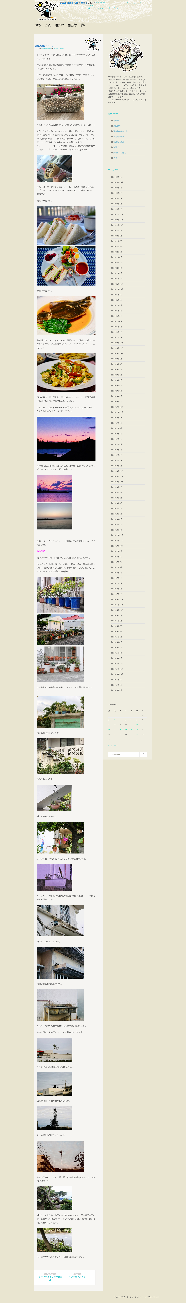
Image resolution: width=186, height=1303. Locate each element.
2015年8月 (117, 685)
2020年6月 (117, 375)
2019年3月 (117, 455)
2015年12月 (118, 663)
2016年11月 (118, 605)
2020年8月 (117, 364)
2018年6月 (117, 503)
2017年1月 (117, 594)
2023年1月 (117, 209)
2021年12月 (118, 278)
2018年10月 (118, 482)
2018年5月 (117, 508)
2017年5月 (117, 573)
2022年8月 (117, 236)
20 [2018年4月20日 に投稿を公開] (131, 730)
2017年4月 (117, 578)
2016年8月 (117, 621)
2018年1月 (117, 530)
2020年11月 (118, 348)
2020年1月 (117, 401)
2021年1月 (117, 337)
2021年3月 (117, 327)
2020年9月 (117, 359)
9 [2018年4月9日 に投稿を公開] (108, 725)
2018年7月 (117, 498)
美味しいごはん (119, 152)
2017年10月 (118, 546)
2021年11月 (118, 284)
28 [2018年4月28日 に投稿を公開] (137, 734)
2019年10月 (118, 417)
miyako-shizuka (46, 48)
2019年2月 (117, 460)
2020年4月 (117, 385)
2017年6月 (117, 567)
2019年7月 (117, 434)
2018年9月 (117, 487)
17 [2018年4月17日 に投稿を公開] (114, 730)
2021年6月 (117, 311)
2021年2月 (117, 332)
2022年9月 (117, 230)
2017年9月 (117, 551)
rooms (48, 25)
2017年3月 (117, 583)
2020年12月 (118, 343)
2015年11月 (118, 669)
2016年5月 (117, 637)
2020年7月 (117, 369)
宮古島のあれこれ (120, 131)
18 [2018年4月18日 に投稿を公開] (120, 730)
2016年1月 (117, 658)
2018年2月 (117, 524)
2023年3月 (117, 198)
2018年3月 (117, 519)
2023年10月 (118, 182)
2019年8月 (117, 428)
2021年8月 (117, 300)
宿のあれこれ (118, 142)
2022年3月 (117, 262)
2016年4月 (117, 642)
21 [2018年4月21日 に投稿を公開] (137, 730)
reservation (72, 25)
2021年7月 (117, 305)
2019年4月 (117, 450)
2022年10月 (118, 225)
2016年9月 (117, 615)
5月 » (116, 746)
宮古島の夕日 (118, 136)
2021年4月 (117, 321)
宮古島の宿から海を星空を (74, 2)
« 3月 (110, 746)
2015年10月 (118, 674)
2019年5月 (117, 444)
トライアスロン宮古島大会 (50, 1277)
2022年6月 (117, 246)
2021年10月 (118, 289)
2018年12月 (118, 471)
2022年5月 (117, 252)
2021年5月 (117, 316)
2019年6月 (117, 439)
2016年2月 (117, 653)
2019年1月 (117, 466)
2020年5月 (117, 380)
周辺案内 (117, 126)
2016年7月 (117, 626)
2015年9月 (117, 679)
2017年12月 (118, 535)
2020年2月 (117, 396)
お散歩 (116, 120)
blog (83, 25)
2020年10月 (118, 353)
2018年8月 (117, 492)
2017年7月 (117, 562)
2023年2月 (117, 204)
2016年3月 (117, 647)
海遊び (116, 147)
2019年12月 (118, 407)
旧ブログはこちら (133, 3)
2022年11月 (118, 220)
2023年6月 (117, 188)
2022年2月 (117, 268)
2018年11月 (118, 476)
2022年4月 (117, 257)
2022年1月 (117, 273)
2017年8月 (117, 556)
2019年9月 (117, 423)
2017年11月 (118, 540)
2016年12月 (118, 599)
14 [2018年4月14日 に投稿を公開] (137, 725)
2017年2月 (117, 589)
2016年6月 (117, 631)
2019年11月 (118, 412)
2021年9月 (117, 294)
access (38, 25)
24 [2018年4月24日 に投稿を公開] (114, 734)
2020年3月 (117, 391)
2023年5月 (117, 193)
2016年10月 (118, 610)
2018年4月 (117, 514)
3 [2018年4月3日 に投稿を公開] (114, 720)
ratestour (59, 25)
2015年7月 (117, 690)
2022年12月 (118, 214)
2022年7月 (117, 241)
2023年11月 (118, 177)
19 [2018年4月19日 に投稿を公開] (126, 730)
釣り (115, 158)
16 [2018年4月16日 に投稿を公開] (109, 730)
